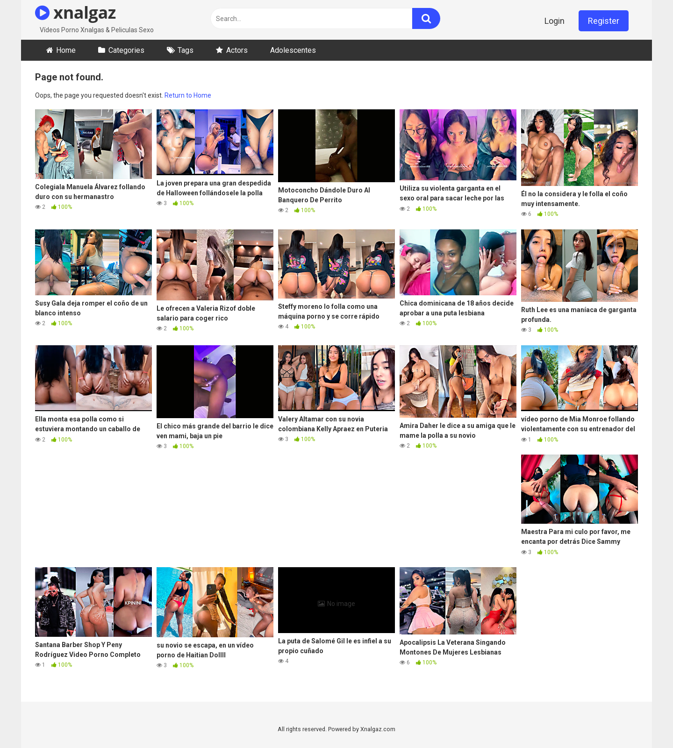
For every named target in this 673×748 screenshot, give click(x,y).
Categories (126, 50)
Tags (185, 50)
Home (66, 50)
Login (554, 21)
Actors (237, 50)
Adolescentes (293, 50)
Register (603, 21)
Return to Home (188, 95)
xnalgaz (75, 12)
